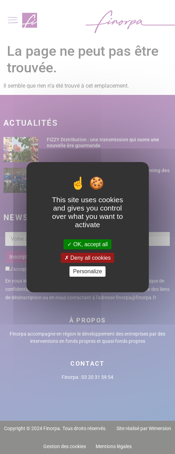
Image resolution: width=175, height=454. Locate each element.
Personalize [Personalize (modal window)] (87, 271)
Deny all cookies (87, 258)
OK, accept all (87, 244)
